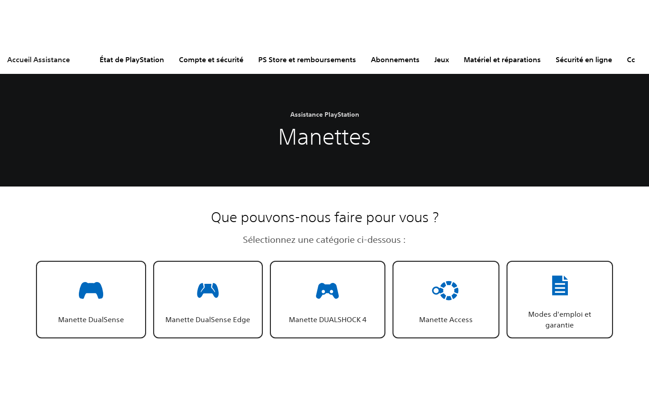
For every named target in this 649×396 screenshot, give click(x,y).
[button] (91, 299)
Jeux (441, 59)
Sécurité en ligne (584, 59)
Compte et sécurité (211, 59)
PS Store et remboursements (307, 59)
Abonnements (395, 59)
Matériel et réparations (502, 59)
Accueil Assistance (38, 59)
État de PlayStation (132, 59)
